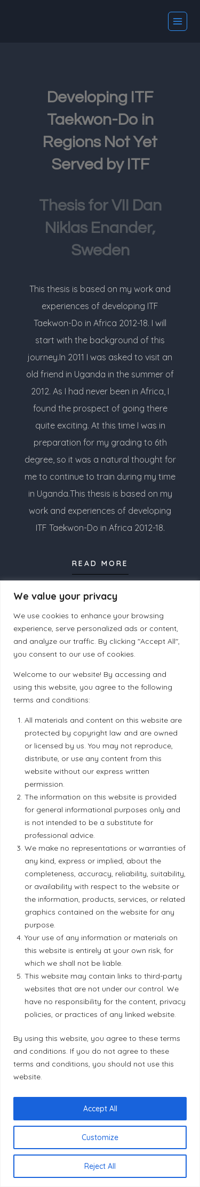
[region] (100, 883)
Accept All (100, 1108)
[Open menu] (177, 21)
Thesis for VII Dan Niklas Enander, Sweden (100, 228)
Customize (100, 1137)
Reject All (100, 1166)
